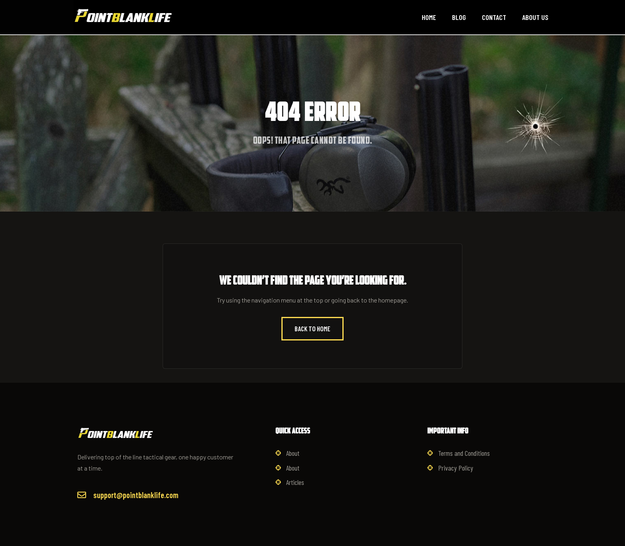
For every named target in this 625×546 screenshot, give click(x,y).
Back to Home (312, 328)
